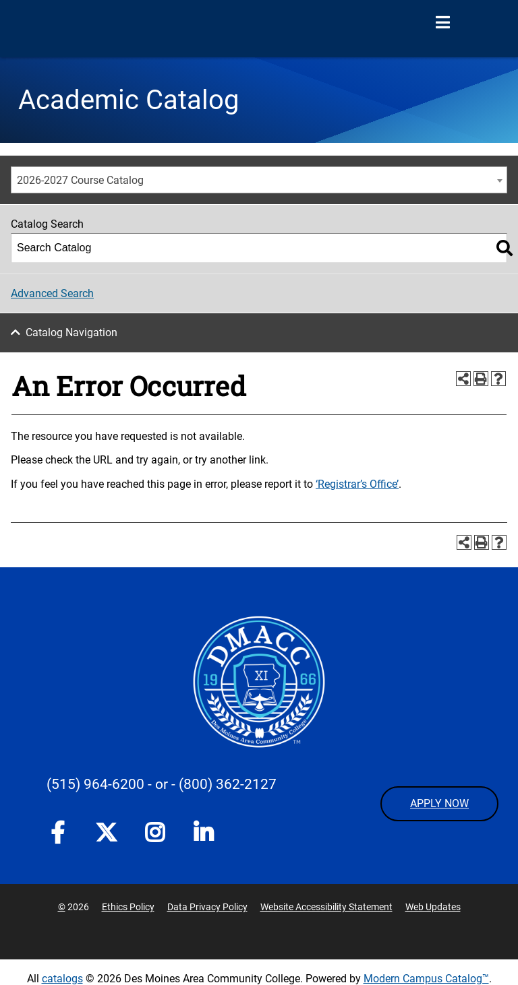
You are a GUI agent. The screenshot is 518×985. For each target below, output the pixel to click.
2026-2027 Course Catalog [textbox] (80, 180)
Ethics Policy (128, 906)
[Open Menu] (442, 22)
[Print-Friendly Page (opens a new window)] (480, 378)
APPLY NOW (439, 803)
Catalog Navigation (71, 332)
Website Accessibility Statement (326, 906)
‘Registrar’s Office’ (357, 484)
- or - (161, 784)
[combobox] (259, 179)
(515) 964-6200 (95, 784)
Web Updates (433, 906)
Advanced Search (52, 293)
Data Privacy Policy (207, 906)
